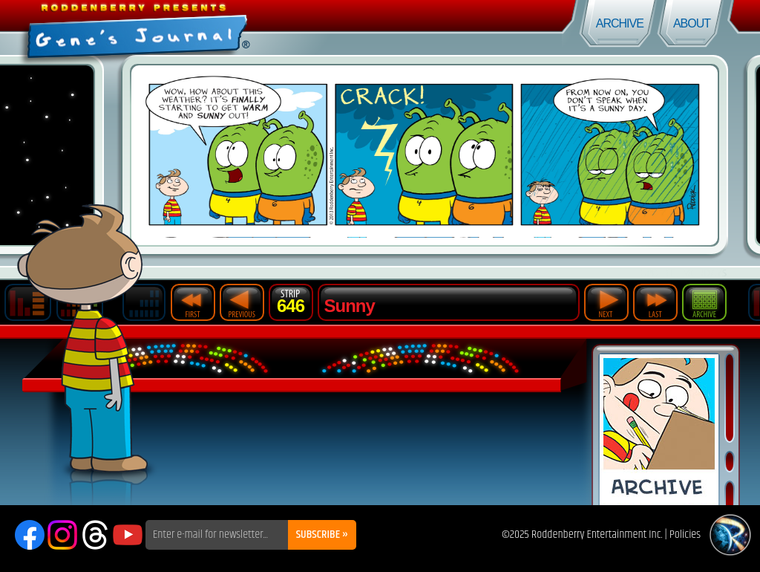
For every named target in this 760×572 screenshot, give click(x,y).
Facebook (30, 535)
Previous (241, 302)
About (691, 23)
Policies (685, 534)
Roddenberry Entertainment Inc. (597, 534)
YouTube (127, 535)
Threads (95, 535)
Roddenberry (730, 535)
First (192, 302)
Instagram (62, 535)
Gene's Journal (190, 28)
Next (606, 302)
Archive (619, 23)
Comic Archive (659, 429)
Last (655, 302)
